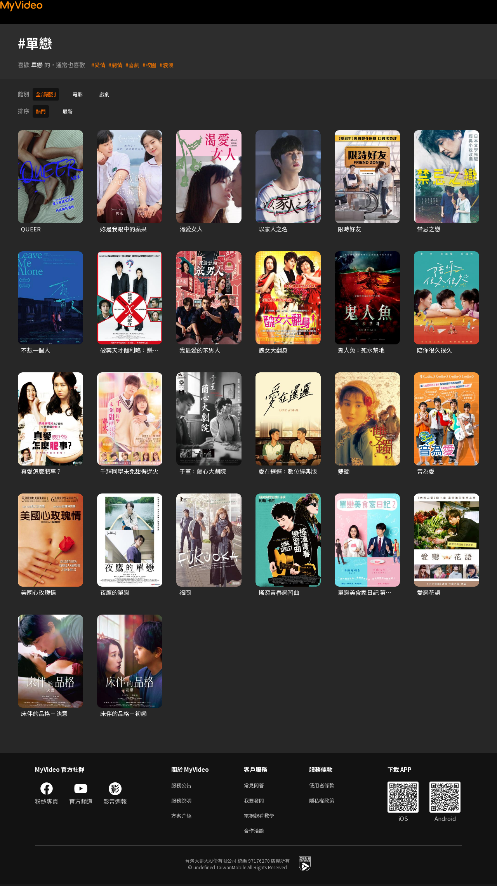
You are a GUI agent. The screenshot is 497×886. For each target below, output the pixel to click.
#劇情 (116, 65)
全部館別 (47, 94)
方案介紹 (183, 816)
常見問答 (255, 783)
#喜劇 (134, 65)
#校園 (152, 65)
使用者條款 (328, 783)
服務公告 (183, 783)
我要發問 (255, 800)
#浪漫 (170, 65)
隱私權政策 (328, 800)
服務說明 (183, 800)
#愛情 (98, 65)
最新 (70, 110)
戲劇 (110, 94)
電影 (81, 94)
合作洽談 (255, 832)
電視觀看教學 (261, 816)
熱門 (41, 110)
